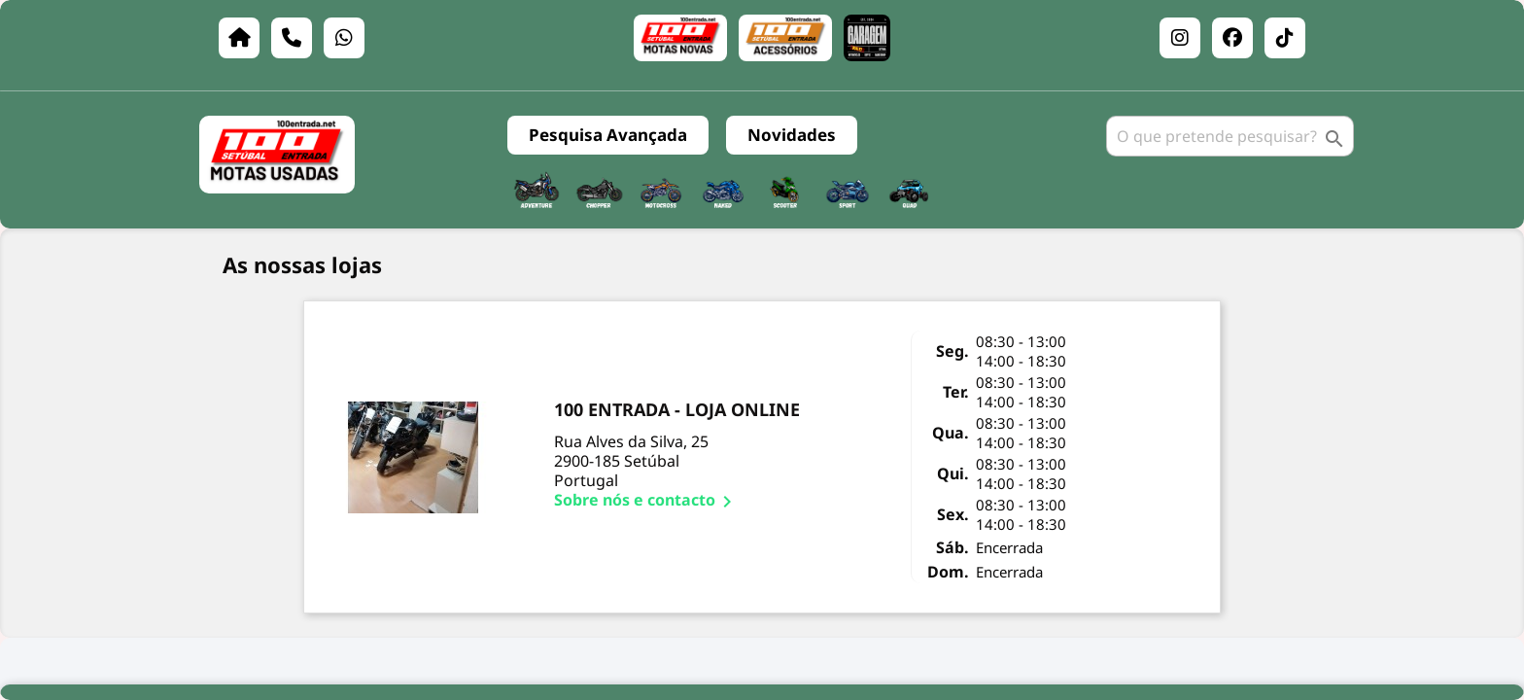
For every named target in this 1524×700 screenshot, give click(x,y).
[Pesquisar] (1230, 136)
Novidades (791, 134)
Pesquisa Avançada (608, 134)
